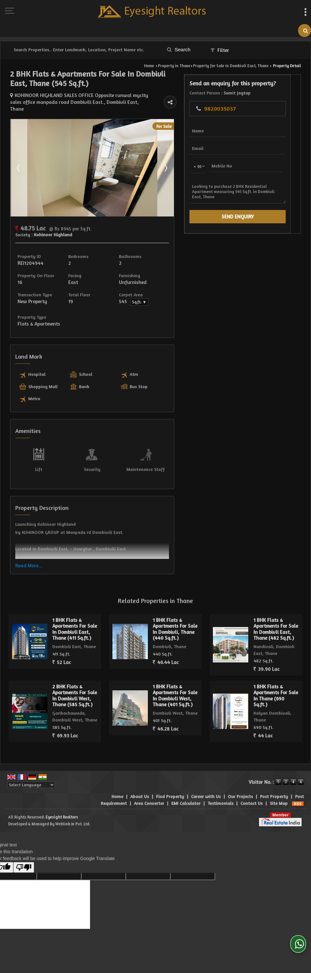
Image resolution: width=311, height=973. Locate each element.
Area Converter (149, 787)
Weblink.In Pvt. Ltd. (72, 807)
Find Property (170, 780)
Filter (220, 50)
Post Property (274, 780)
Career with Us (206, 780)
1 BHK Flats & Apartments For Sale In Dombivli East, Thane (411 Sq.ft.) (74, 613)
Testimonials (220, 787)
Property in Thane (174, 65)
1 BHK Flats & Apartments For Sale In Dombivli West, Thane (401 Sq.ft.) (175, 679)
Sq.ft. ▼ (188, 285)
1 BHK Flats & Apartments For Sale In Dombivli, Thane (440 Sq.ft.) (175, 613)
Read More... (28, 549)
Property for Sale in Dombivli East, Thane (230, 65)
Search (178, 49)
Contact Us (251, 787)
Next (239, 151)
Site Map (279, 787)
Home (149, 65)
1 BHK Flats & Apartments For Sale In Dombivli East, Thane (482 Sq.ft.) (275, 613)
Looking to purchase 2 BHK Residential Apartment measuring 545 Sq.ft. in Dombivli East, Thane (282, 226)
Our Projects (240, 780)
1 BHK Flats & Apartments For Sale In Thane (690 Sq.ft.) (275, 679)
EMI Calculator (186, 787)
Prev (19, 151)
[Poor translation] (23, 851)
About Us (139, 780)
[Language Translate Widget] (31, 768)
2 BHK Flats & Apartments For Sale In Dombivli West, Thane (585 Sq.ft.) (74, 679)
